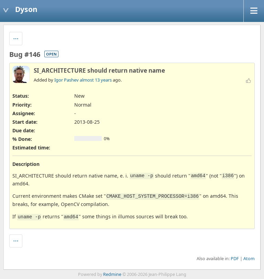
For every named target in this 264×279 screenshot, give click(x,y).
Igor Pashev (66, 80)
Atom (249, 259)
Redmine (112, 274)
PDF (235, 259)
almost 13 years (96, 80)
